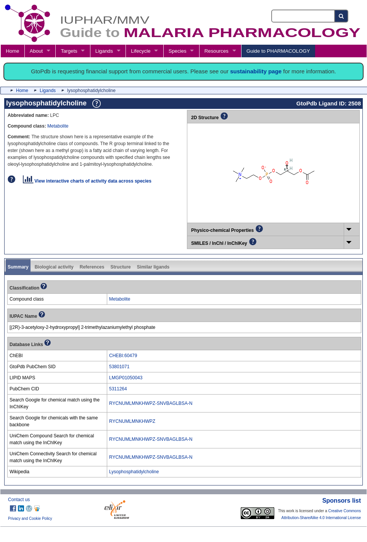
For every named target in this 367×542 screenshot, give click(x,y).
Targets (69, 51)
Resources (216, 51)
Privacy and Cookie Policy (30, 518)
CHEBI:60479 (123, 355)
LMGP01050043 (125, 377)
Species (178, 51)
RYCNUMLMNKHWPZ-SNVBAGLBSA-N (150, 403)
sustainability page (256, 71)
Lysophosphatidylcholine (134, 471)
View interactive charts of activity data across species (87, 181)
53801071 (119, 366)
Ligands (104, 51)
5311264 (118, 389)
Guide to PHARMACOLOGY (278, 51)
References (92, 267)
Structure (120, 267)
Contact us (19, 499)
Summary (18, 267)
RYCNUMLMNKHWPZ (132, 421)
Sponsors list (341, 500)
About (36, 51)
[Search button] (341, 16)
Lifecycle (140, 51)
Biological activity (54, 267)
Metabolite (57, 126)
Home (12, 51)
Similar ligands (153, 267)
